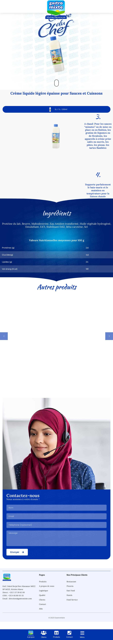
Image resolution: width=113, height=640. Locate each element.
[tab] (56, 117)
